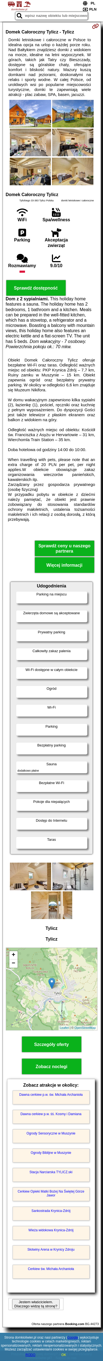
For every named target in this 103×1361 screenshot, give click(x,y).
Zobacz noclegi (52, 1066)
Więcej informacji (64, 565)
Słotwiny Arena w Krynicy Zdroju (50, 1249)
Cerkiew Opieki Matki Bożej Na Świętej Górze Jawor (51, 1193)
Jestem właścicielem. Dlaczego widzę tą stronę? (35, 1304)
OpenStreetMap (85, 1027)
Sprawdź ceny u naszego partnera (64, 548)
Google (72, 1337)
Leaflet (64, 1027)
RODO (30, 1355)
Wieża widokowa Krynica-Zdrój (50, 1230)
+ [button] (13, 955)
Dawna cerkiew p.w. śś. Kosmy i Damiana (50, 1114)
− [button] (13, 963)
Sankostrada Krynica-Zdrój (50, 1211)
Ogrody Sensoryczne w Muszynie (50, 1133)
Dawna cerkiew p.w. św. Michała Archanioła (51, 1095)
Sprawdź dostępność (36, 288)
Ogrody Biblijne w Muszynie (51, 1153)
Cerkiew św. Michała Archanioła (51, 1269)
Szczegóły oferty (51, 1044)
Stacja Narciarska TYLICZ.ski (51, 1172)
